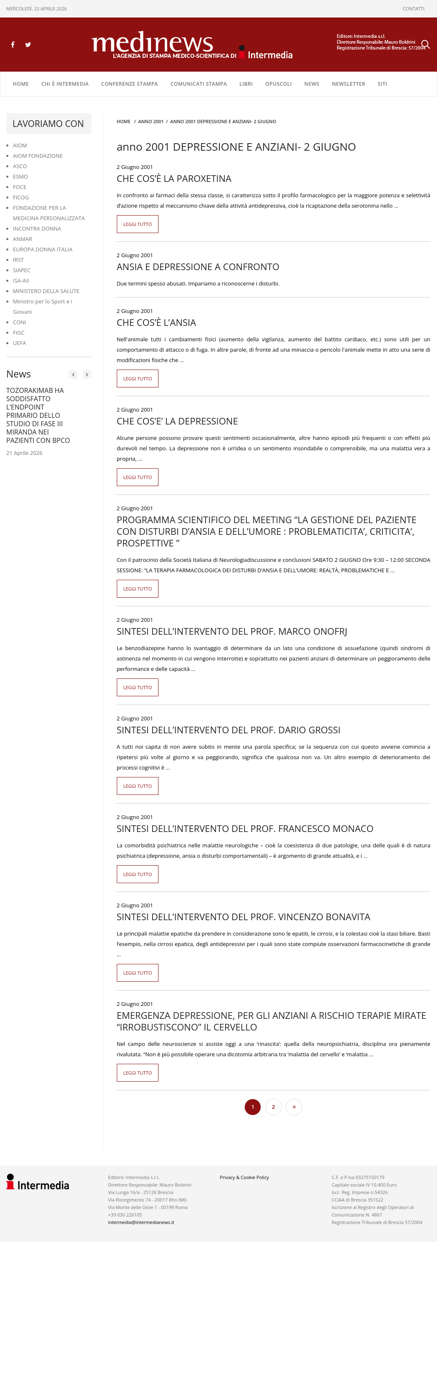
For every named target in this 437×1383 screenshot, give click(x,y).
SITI (382, 83)
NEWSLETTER (348, 83)
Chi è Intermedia (65, 83)
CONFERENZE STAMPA (129, 83)
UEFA (19, 343)
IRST (18, 259)
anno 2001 (150, 121)
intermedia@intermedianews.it (141, 1222)
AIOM (20, 145)
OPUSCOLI (278, 83)
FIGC (19, 332)
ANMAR (22, 239)
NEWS (311, 83)
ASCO (20, 166)
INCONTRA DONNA (37, 228)
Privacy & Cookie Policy (244, 1177)
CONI (19, 322)
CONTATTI (413, 8)
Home (21, 83)
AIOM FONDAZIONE (38, 155)
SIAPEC (21, 270)
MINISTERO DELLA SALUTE (46, 291)
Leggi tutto (137, 224)
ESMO (20, 176)
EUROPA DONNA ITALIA (43, 249)
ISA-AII (21, 280)
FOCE (19, 187)
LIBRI (246, 83)
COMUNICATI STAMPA (199, 83)
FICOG (21, 197)
